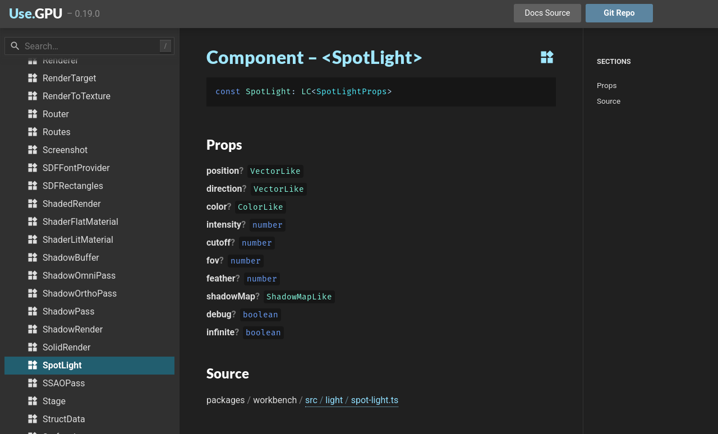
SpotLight (268, 91)
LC (306, 91)
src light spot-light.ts (351, 400)
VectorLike (275, 172)
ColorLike (260, 208)
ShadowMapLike (299, 298)
